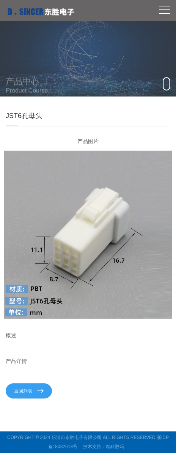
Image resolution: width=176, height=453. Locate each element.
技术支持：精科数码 (103, 446)
